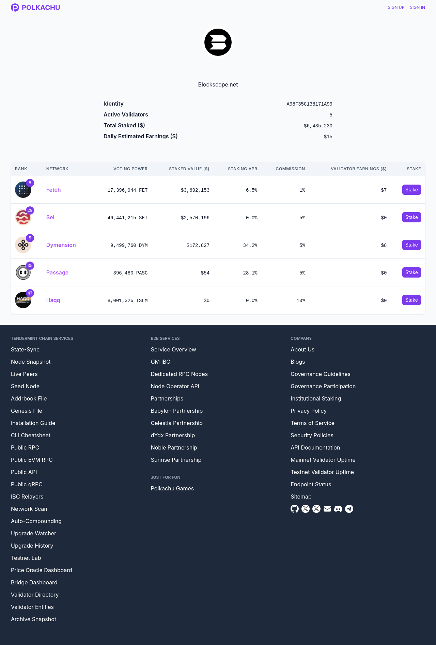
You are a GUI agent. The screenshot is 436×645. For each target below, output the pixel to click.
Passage (57, 272)
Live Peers (24, 374)
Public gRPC (27, 484)
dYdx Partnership (173, 435)
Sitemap (301, 496)
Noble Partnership (174, 447)
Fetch (53, 189)
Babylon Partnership (177, 410)
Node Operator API (175, 386)
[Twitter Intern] (316, 509)
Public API (24, 472)
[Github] (295, 509)
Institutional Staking (316, 398)
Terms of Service (312, 423)
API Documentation (315, 447)
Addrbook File (29, 398)
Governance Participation (323, 386)
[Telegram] (349, 509)
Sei (50, 217)
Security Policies (312, 435)
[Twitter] (305, 509)
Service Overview (173, 349)
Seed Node (25, 386)
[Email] (327, 509)
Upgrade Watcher (33, 533)
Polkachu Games (172, 488)
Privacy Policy (309, 410)
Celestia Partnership (177, 423)
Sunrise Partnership (176, 459)
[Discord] (338, 509)
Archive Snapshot (33, 619)
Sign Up (396, 7)
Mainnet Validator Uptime (323, 459)
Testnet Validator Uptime (322, 472)
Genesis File (26, 410)
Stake (411, 189)
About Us (302, 349)
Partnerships (167, 398)
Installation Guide (33, 423)
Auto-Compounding (36, 521)
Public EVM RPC (32, 459)
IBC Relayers (27, 496)
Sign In (417, 7)
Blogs (298, 361)
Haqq (53, 300)
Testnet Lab (26, 557)
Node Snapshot (31, 361)
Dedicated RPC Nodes (179, 374)
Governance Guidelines (321, 374)
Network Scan (29, 508)
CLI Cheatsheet (30, 435)
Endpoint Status (311, 484)
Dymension (61, 244)
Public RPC (25, 447)
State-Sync (25, 349)
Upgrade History (32, 545)
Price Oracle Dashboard (41, 570)
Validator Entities (32, 606)
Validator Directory (35, 594)
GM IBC (160, 361)
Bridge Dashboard (34, 582)
